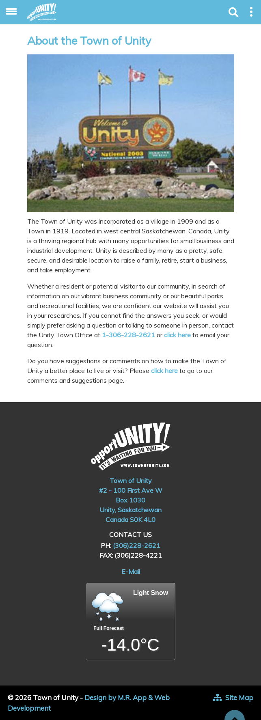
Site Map (239, 697)
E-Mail (130, 571)
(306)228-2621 (136, 545)
